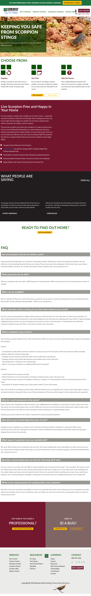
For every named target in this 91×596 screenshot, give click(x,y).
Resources (54, 566)
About (53, 561)
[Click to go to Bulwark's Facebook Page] (72, 564)
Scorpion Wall (13, 571)
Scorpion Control (14, 568)
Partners (33, 571)
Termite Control (14, 563)
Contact (53, 576)
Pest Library (34, 563)
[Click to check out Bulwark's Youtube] (77, 564)
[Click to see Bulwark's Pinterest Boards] (82, 564)
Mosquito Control (15, 566)
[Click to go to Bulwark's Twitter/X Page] (75, 564)
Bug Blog (33, 568)
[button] (59, 530)
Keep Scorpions (8, 149)
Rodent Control (14, 573)
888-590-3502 (84, 14)
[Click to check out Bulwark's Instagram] (80, 564)
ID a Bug (33, 561)
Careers (53, 563)
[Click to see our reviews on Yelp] (84, 564)
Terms (68, 585)
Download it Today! (72, 3)
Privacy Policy (57, 585)
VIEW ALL (85, 180)
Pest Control (13, 561)
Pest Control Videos (36, 566)
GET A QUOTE (84, 11)
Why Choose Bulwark (58, 568)
